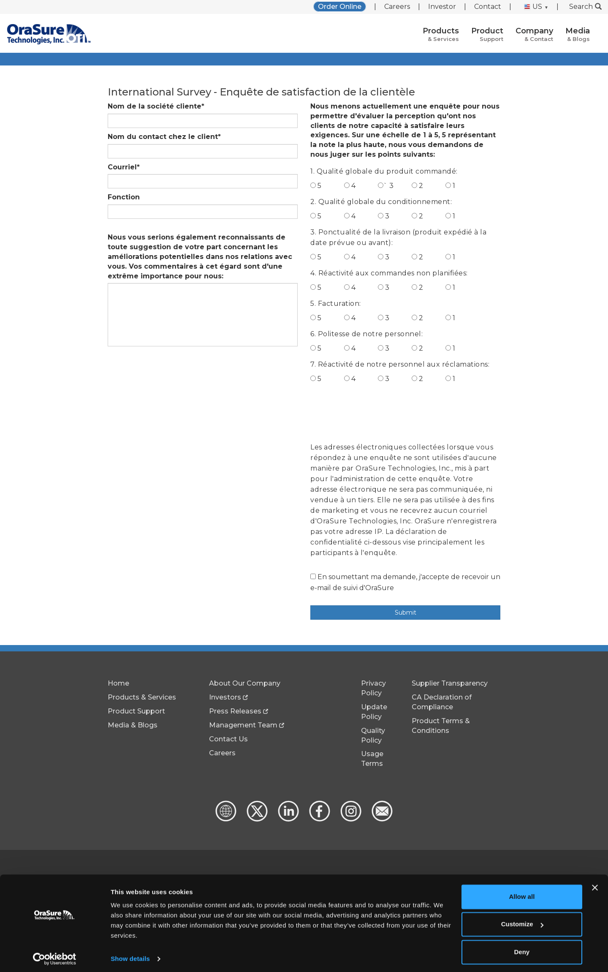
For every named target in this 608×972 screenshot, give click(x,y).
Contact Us (228, 739)
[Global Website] (225, 819)
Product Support (136, 711)
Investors (225, 697)
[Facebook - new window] (318, 819)
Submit (405, 612)
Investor (442, 7)
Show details (130, 955)
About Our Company (244, 683)
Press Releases (235, 711)
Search (585, 7)
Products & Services (142, 697)
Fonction (124, 197)
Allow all (522, 893)
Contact (487, 7)
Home (118, 683)
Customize (522, 920)
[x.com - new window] (256, 819)
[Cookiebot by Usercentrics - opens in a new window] (55, 955)
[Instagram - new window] (350, 819)
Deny (522, 948)
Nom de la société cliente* (156, 106)
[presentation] (374, 411)
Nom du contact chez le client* (164, 137)
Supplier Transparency (450, 683)
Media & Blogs (132, 725)
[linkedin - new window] (287, 819)
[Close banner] (595, 884)
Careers (397, 7)
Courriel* (124, 167)
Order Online (339, 7)
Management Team (243, 725)
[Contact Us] (381, 819)
